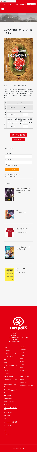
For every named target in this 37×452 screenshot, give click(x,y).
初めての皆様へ (7, 350)
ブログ (5, 431)
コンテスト (22, 365)
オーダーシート (7, 404)
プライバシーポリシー (9, 434)
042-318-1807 (16, 339)
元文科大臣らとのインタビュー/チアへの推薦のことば (10, 390)
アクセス (6, 428)
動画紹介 (6, 362)
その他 (21, 368)
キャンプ (22, 362)
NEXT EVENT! (23, 350)
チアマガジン (7, 373)
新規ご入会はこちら (10, 176)
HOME (5, 347)
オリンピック (23, 356)
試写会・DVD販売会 (9, 401)
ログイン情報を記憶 (12, 165)
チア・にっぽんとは (9, 356)
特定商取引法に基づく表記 (26, 385)
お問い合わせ (7, 416)
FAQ (5, 418)
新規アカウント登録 (21, 4)
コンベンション (24, 353)
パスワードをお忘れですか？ (13, 174)
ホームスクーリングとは (10, 353)
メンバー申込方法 (8, 413)
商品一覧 (22, 379)
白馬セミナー (23, 359)
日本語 (3, 1)
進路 (5, 359)
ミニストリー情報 (8, 425)
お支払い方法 (23, 382)
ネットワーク (23, 371)
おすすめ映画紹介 (8, 398)
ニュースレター (7, 370)
